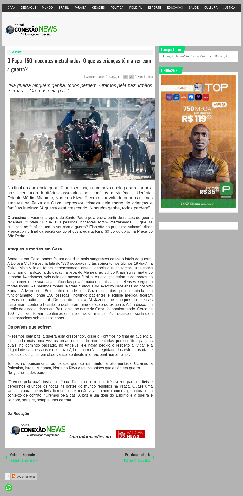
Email (148, 77)
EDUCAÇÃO (175, 7)
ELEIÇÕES (64, 16)
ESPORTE (154, 7)
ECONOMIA (15, 16)
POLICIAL (135, 7)
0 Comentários (23, 476)
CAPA (11, 7)
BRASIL (64, 7)
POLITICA (117, 7)
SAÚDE (194, 7)
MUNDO (47, 7)
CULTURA (211, 7)
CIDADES (98, 7)
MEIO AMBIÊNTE (40, 16)
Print (139, 77)
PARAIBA (80, 7)
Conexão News (96, 77)
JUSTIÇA (229, 7)
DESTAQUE (28, 7)
